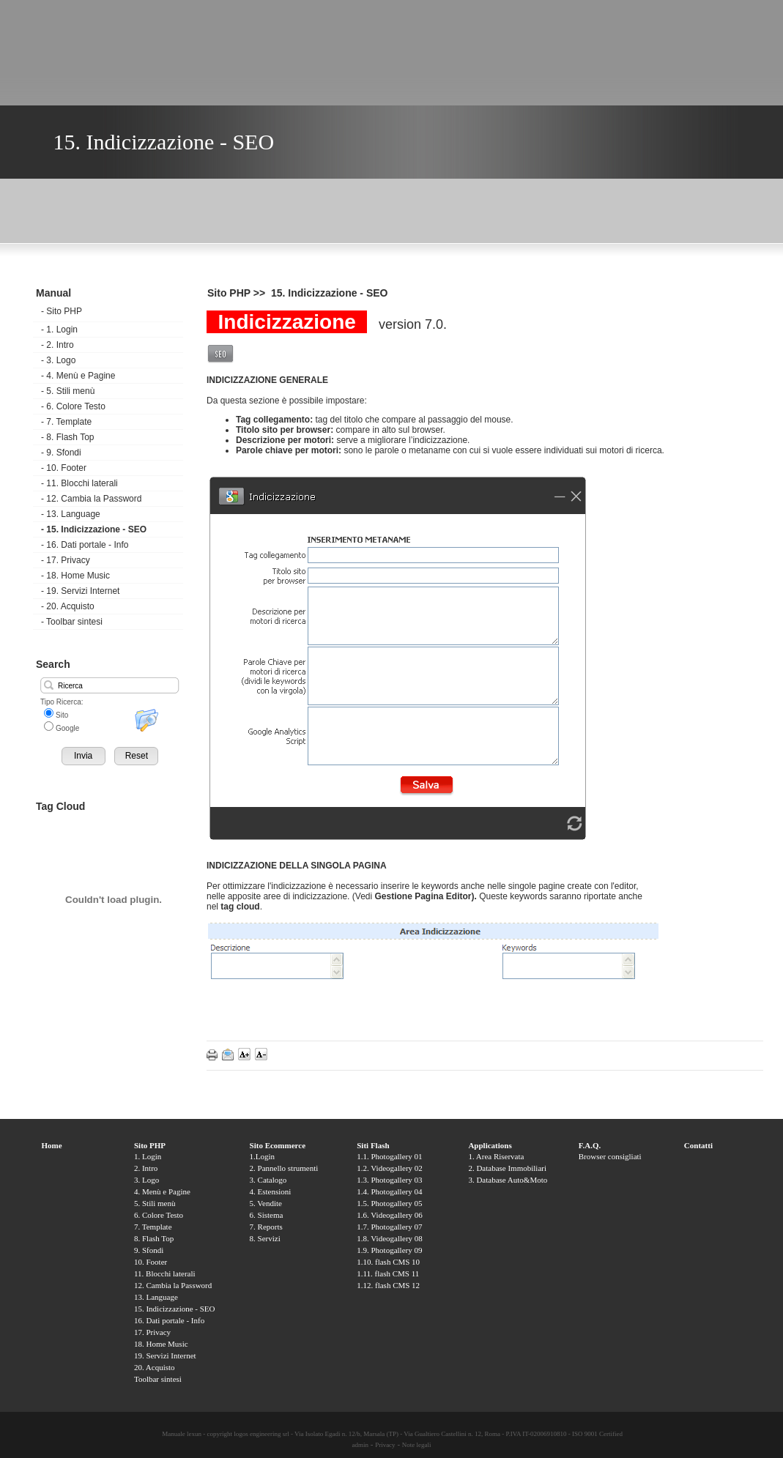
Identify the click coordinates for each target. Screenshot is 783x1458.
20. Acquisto (67, 606)
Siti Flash (373, 1145)
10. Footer (63, 468)
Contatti (698, 1145)
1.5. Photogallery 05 (389, 1203)
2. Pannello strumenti (284, 1168)
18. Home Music (75, 575)
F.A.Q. (590, 1145)
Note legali (416, 1444)
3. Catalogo (268, 1179)
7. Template (66, 422)
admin (360, 1444)
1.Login (262, 1156)
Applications (489, 1145)
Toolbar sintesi (72, 622)
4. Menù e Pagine (78, 376)
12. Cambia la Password (91, 499)
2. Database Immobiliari (507, 1168)
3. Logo (58, 360)
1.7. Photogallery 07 (389, 1226)
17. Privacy (65, 560)
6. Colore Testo (73, 406)
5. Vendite (266, 1203)
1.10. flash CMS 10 (388, 1261)
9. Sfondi (61, 452)
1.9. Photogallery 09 (389, 1250)
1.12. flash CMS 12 (388, 1285)
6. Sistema (266, 1214)
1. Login (59, 329)
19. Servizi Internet (80, 591)
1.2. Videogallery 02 (390, 1168)
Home (52, 1145)
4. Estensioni (271, 1191)
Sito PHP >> (237, 293)
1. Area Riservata (496, 1156)
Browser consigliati (610, 1156)
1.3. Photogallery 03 (389, 1179)
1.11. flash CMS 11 (388, 1273)
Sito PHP (61, 311)
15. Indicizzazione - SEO (93, 529)
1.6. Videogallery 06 (390, 1214)
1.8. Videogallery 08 (390, 1238)
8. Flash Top (67, 437)
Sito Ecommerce (277, 1145)
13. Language (70, 514)
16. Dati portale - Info (84, 545)
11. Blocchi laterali (79, 483)
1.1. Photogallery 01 (389, 1156)
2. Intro (57, 345)
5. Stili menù (67, 391)
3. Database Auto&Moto (507, 1179)
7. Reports (266, 1226)
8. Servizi (265, 1238)
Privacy (385, 1444)
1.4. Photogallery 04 (389, 1191)
